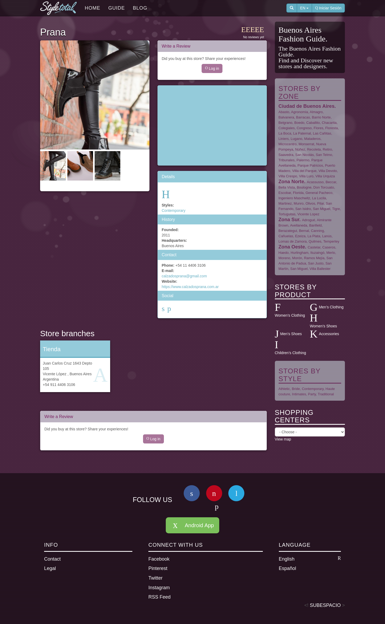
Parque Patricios (310, 165)
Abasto (284, 112)
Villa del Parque (304, 171)
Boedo (299, 123)
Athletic (284, 389)
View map (283, 439)
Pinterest (157, 568)
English (310, 559)
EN (304, 8)
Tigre (336, 209)
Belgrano (285, 123)
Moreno (284, 258)
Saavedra (286, 155)
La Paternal (302, 133)
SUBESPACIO (325, 605)
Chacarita (329, 123)
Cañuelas (286, 236)
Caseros (328, 247)
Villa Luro (306, 176)
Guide (116, 8)
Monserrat (306, 144)
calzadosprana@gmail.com (184, 276)
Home (92, 8)
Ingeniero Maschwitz (294, 198)
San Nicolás (304, 155)
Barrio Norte (321, 117)
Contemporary (174, 210)
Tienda (51, 349)
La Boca (285, 133)
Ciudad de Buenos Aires (307, 106)
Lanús (327, 236)
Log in (212, 68)
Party (312, 394)
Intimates (299, 394)
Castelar (314, 247)
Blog (140, 8)
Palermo (303, 160)
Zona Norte (291, 181)
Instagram (159, 587)
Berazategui (288, 231)
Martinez (285, 203)
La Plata (313, 236)
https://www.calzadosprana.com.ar (190, 287)
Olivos (310, 203)
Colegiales (287, 128)
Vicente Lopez (308, 214)
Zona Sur (289, 219)
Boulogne (304, 187)
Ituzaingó (317, 253)
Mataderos (312, 139)
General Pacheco (319, 193)
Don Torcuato (323, 187)
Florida (298, 193)
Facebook (159, 559)
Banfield (315, 225)
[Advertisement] (212, 125)
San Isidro (303, 209)
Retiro (327, 149)
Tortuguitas (287, 214)
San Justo (316, 263)
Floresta (331, 128)
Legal (50, 568)
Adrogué (308, 220)
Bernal (304, 231)
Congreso (304, 128)
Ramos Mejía (314, 258)
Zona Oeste (292, 247)
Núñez (300, 149)
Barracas (303, 117)
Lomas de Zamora (293, 241)
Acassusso (315, 182)
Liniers (284, 139)
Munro (299, 203)
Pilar (320, 203)
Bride (296, 389)
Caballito (313, 123)
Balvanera (286, 117)
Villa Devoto (327, 171)
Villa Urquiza (325, 176)
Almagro (316, 112)
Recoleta (314, 149)
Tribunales (287, 160)
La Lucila (319, 198)
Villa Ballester (320, 269)
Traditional (326, 394)
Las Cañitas (322, 133)
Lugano (296, 139)
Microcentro (288, 144)
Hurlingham (299, 253)
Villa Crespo (288, 176)
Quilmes (315, 241)
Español (287, 568)
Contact (52, 559)
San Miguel (321, 209)
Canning (317, 231)
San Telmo (324, 155)
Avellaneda (298, 225)
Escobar (285, 193)
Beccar (331, 182)
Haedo (284, 253)
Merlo (330, 253)
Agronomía (299, 112)
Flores (318, 128)
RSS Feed (159, 597)
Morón (297, 258)
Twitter (155, 578)
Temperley (331, 241)
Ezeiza (300, 236)
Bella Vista (287, 187)
